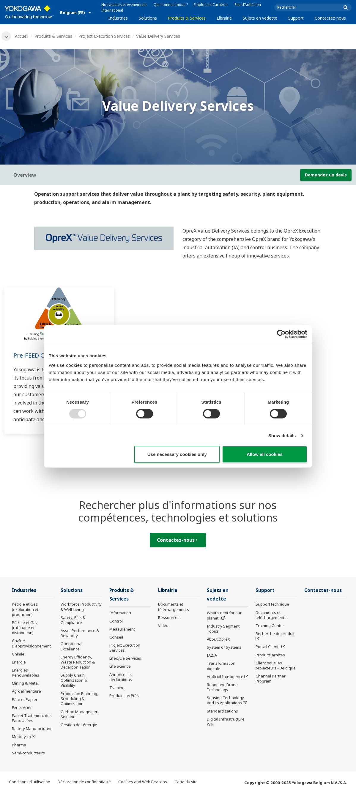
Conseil (116, 637)
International (112, 10)
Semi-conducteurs (28, 753)
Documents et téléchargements (173, 606)
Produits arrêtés (124, 695)
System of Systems (224, 647)
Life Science (120, 666)
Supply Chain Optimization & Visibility (74, 680)
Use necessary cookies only (177, 454)
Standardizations (222, 711)
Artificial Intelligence (225, 676)
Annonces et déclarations (120, 677)
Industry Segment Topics (223, 628)
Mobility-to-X (23, 736)
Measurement (122, 629)
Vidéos (164, 625)
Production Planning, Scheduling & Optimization (79, 698)
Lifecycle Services (125, 658)
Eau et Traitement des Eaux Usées (32, 718)
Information (120, 612)
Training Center (270, 625)
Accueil (21, 36)
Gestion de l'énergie (79, 724)
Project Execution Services (104, 36)
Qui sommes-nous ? (171, 4)
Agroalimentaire (26, 691)
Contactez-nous (330, 18)
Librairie (224, 18)
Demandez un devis (326, 175)
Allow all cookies (265, 454)
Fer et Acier (22, 707)
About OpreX (218, 639)
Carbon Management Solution (80, 714)
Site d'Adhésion (247, 4)
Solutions (148, 18)
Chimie (18, 654)
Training (117, 687)
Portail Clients (268, 646)
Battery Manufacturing (32, 728)
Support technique (272, 604)
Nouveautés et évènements (124, 4)
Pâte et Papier (24, 699)
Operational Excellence (71, 646)
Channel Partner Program (271, 678)
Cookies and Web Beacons (142, 781)
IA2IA (212, 655)
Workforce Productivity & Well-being (81, 606)
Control (116, 621)
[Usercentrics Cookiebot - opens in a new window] (281, 334)
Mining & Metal (25, 683)
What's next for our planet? (224, 615)
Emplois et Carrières (211, 4)
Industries (118, 18)
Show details (282, 435)
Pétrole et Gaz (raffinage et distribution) (25, 627)
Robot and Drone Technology (222, 687)
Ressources (168, 617)
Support (296, 18)
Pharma (19, 745)
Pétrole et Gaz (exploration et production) (25, 609)
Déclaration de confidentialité (84, 781)
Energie (19, 662)
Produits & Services (187, 18)
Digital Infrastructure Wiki (226, 721)
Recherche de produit (275, 633)
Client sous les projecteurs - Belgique (276, 665)
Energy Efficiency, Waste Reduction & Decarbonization (78, 662)
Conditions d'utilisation (29, 781)
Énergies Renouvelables (25, 672)
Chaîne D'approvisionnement (31, 643)
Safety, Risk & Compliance (73, 620)
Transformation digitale (221, 666)
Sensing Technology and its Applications (225, 700)
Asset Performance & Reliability (80, 633)
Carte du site (186, 781)
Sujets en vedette (260, 18)
